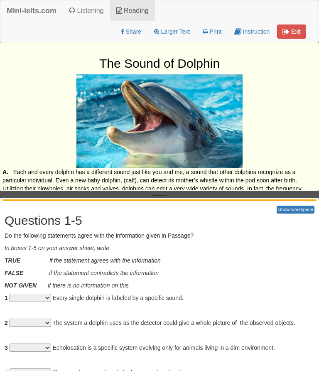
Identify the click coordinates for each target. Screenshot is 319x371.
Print (212, 31)
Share (131, 31)
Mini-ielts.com (31, 11)
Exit (291, 31)
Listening (86, 10)
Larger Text (172, 31)
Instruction (252, 31)
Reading (132, 10)
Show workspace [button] (295, 209)
